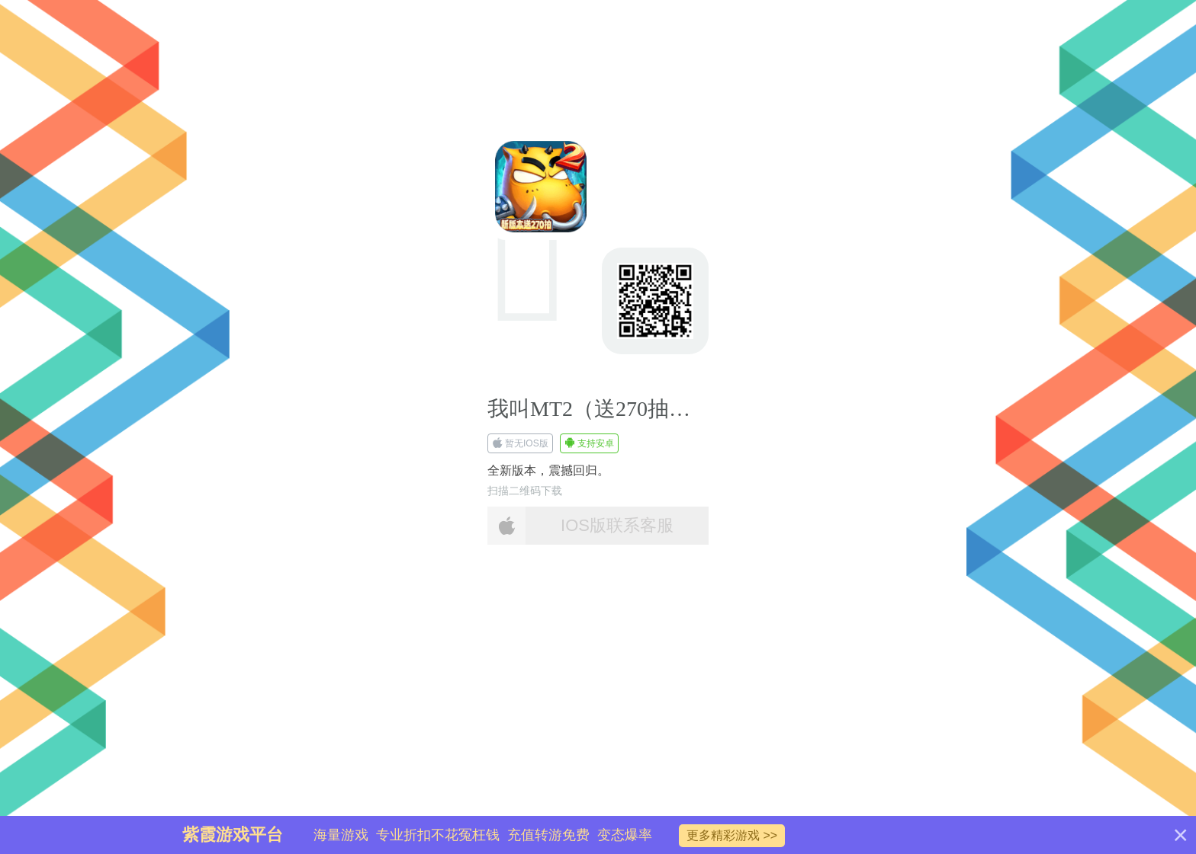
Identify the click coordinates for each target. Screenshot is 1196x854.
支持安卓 (589, 443)
